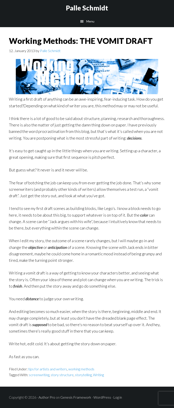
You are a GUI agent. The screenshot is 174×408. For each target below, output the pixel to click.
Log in (117, 397)
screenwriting (39, 375)
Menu (90, 21)
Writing (98, 375)
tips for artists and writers (47, 369)
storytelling (83, 375)
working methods (81, 369)
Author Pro (46, 397)
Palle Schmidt (87, 8)
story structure (62, 375)
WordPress (102, 397)
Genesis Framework (75, 397)
